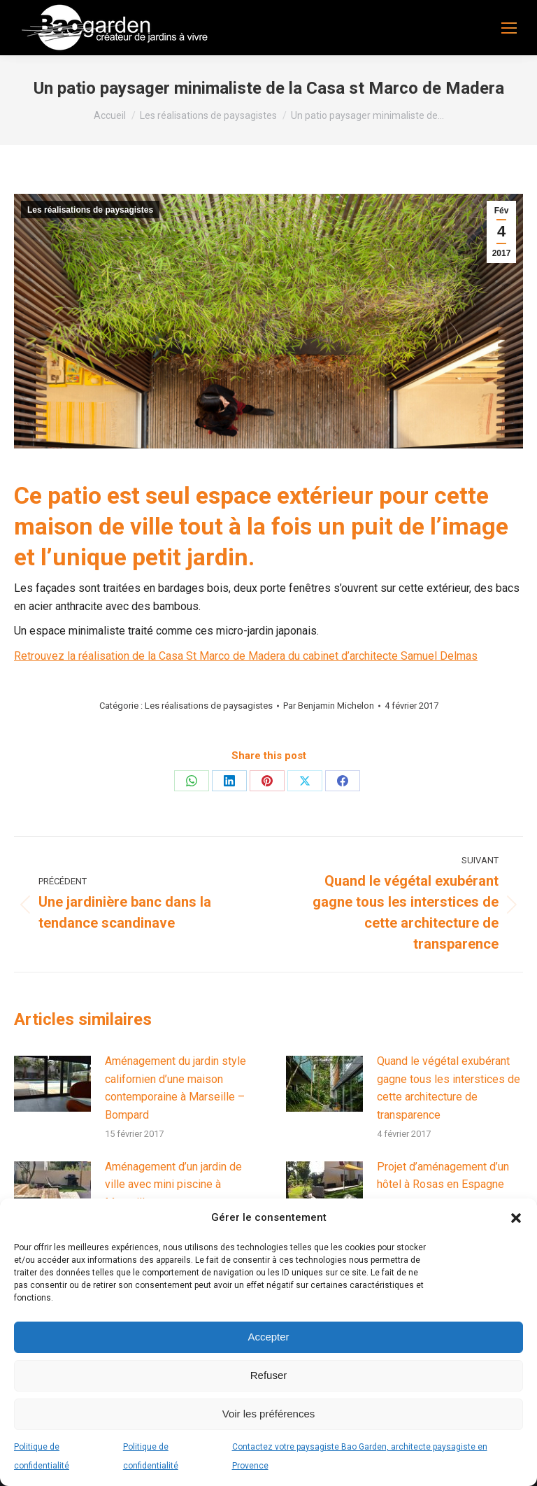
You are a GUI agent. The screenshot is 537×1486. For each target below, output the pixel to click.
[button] (516, 1218)
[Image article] (52, 1084)
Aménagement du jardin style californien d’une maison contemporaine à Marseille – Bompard (175, 1087)
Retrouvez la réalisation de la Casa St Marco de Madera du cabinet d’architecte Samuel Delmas (246, 656)
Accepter (268, 1337)
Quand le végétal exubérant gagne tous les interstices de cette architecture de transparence (448, 1087)
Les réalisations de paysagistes (90, 210)
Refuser (268, 1375)
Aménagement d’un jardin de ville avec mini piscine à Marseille (173, 1184)
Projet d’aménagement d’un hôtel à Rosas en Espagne (443, 1175)
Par (328, 705)
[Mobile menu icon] (509, 28)
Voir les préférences (268, 1414)
